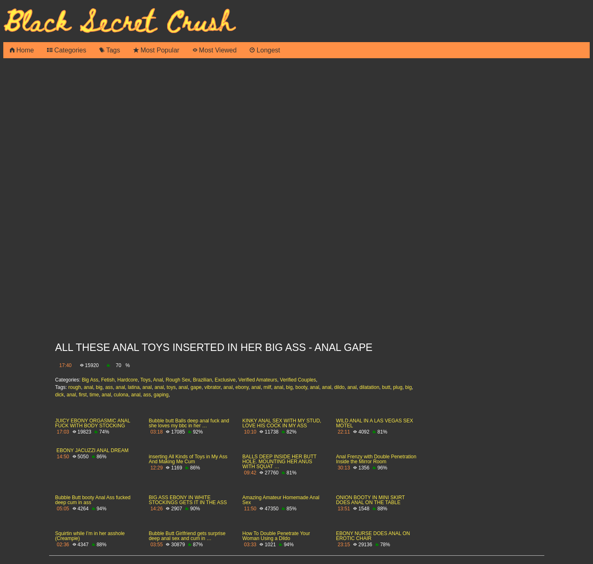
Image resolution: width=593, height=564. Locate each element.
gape (196, 387)
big (99, 387)
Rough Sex (177, 380)
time (94, 395)
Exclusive (225, 380)
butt (386, 387)
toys (171, 387)
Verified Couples (298, 380)
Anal (158, 380)
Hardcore (127, 380)
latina (134, 387)
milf (267, 387)
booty (301, 387)
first (83, 395)
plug (397, 387)
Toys (145, 380)
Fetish (108, 380)
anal (88, 387)
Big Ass (90, 380)
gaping (161, 395)
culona (121, 395)
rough (75, 387)
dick (59, 395)
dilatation (369, 387)
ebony (242, 387)
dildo (339, 387)
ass (109, 387)
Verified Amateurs (258, 380)
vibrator (212, 387)
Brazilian (202, 380)
